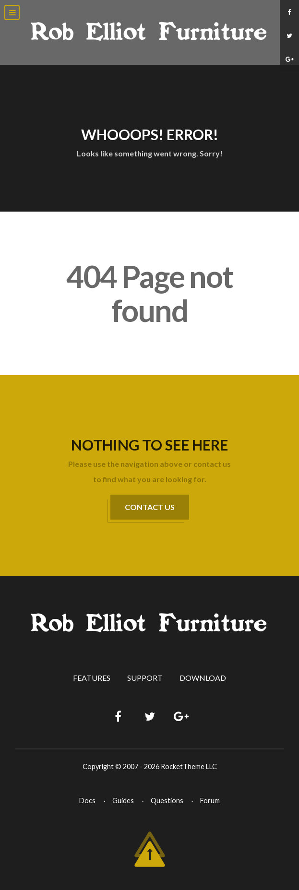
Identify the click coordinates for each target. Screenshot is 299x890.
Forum (210, 800)
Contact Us (150, 506)
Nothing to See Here (149, 444)
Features (91, 677)
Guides (123, 800)
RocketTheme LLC (189, 766)
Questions (167, 800)
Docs (87, 800)
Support (145, 677)
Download (202, 677)
